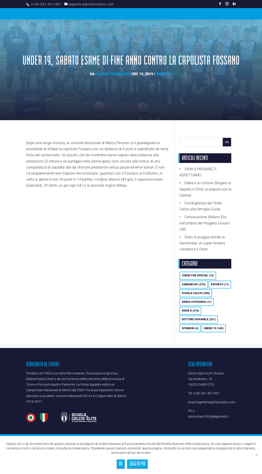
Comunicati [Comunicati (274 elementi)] (194, 284)
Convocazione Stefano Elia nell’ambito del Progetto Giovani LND (205, 223)
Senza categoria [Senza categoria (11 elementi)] (196, 301)
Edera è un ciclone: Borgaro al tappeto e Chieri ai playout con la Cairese (205, 189)
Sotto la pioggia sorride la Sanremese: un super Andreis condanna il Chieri (202, 243)
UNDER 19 (164, 74)
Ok (121, 463)
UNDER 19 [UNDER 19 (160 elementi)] (213, 328)
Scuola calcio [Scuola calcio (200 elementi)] (196, 293)
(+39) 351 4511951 (45, 4)
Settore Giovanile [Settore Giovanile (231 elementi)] (199, 319)
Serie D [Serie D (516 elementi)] (190, 310)
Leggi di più (137, 463)
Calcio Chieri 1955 (112, 74)
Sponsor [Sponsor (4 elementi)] (190, 328)
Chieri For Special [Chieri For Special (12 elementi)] (198, 275)
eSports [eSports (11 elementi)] (220, 284)
